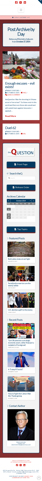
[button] (21, 9)
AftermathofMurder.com (21, 462)
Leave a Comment (12, 95)
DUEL (23, 134)
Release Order (21, 187)
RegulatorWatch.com (21, 460)
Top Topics (21, 229)
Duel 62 (10, 128)
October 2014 (21, 201)
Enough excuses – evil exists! (19, 85)
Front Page (21, 164)
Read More (10, 116)
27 (9, 218)
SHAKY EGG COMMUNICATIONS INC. (22, 477)
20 (9, 215)
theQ (23, 93)
